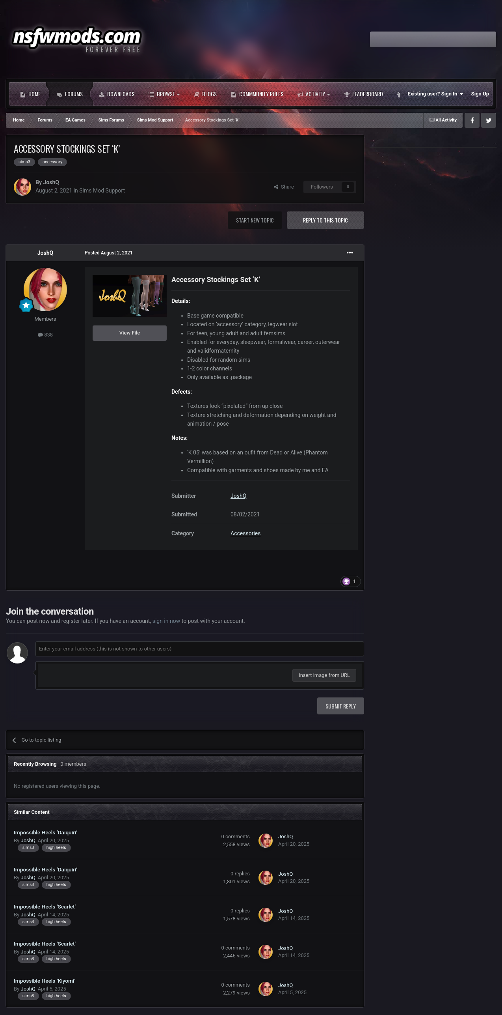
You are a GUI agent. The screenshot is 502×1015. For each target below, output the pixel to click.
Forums (70, 94)
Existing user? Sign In (435, 94)
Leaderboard (363, 94)
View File (129, 333)
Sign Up (480, 94)
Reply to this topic (325, 220)
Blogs (205, 94)
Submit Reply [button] (340, 706)
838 (45, 335)
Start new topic (255, 220)
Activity (313, 94)
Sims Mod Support (102, 190)
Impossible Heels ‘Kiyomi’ (44, 981)
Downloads (116, 94)
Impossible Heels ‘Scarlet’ (45, 906)
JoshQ (51, 182)
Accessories (245, 533)
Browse (164, 94)
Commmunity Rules (257, 94)
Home (30, 94)
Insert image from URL (324, 675)
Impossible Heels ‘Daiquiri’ (45, 832)
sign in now (166, 621)
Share (284, 187)
